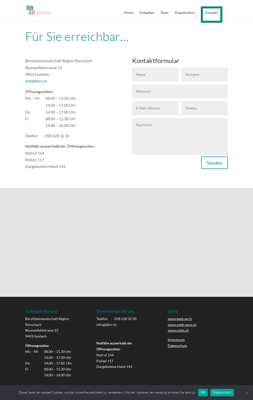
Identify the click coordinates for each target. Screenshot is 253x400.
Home (128, 13)
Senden (214, 163)
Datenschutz (177, 345)
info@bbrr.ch (36, 81)
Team (164, 13)
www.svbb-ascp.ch (182, 324)
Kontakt (211, 12)
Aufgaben (146, 13)
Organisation (185, 13)
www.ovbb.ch (178, 330)
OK (203, 392)
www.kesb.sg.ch (180, 319)
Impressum (176, 340)
